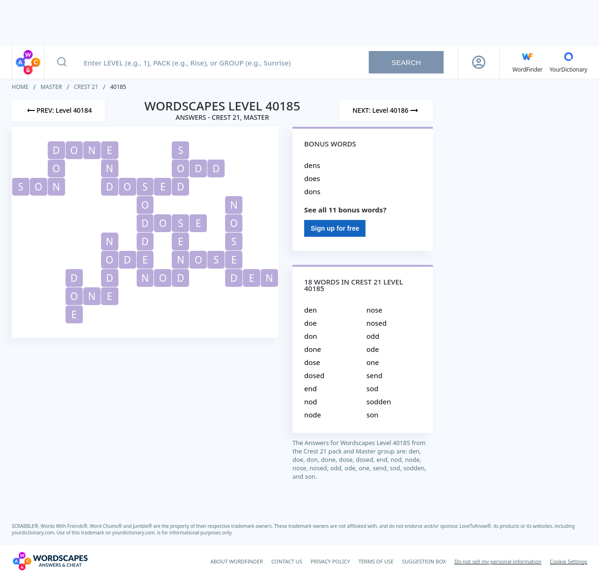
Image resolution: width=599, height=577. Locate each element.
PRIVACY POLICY (330, 561)
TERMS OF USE (376, 561)
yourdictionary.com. (34, 532)
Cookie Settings (568, 561)
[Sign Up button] (479, 62)
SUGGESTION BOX (424, 561)
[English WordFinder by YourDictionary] (527, 62)
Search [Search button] (406, 62)
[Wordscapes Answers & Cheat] (50, 561)
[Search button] (61, 62)
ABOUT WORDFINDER (237, 561)
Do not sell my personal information (497, 561)
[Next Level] (386, 110)
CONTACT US (286, 561)
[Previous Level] (58, 110)
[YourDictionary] (568, 62)
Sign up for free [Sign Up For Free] (335, 228)
